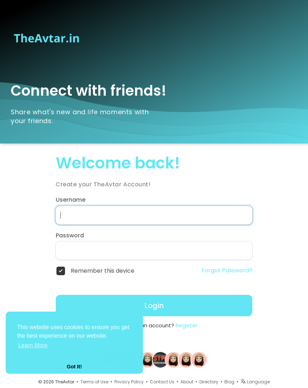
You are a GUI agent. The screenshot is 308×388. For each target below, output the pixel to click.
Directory (208, 382)
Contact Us (162, 382)
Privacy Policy (129, 382)
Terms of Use (94, 382)
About (186, 382)
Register (186, 325)
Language (255, 382)
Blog (229, 382)
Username (70, 200)
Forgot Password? (227, 270)
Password (70, 236)
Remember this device (102, 271)
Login (154, 306)
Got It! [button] (74, 366)
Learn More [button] (33, 345)
